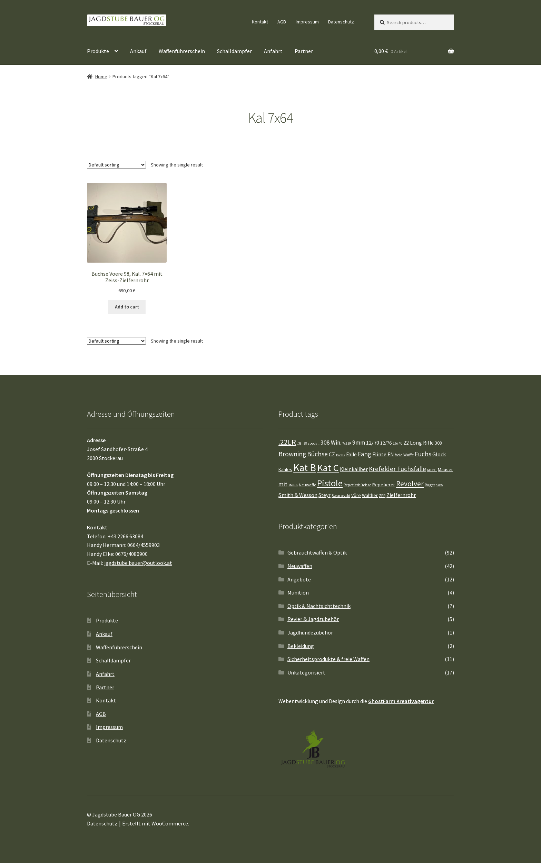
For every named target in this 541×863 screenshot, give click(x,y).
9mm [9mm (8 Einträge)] (358, 442)
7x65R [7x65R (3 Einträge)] (346, 443)
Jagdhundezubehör (310, 632)
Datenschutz (341, 22)
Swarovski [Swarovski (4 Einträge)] (341, 495)
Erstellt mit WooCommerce (155, 823)
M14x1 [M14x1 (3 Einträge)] (432, 470)
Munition (298, 592)
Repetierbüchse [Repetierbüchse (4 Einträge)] (357, 484)
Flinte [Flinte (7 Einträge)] (379, 454)
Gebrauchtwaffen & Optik (317, 552)
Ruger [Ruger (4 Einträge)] (430, 484)
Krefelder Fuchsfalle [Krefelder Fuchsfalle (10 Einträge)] (397, 469)
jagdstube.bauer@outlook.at (138, 562)
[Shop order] (116, 165)
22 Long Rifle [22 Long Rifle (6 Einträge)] (418, 442)
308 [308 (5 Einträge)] (438, 443)
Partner (304, 51)
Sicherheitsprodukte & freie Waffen (328, 659)
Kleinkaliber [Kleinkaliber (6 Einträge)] (354, 469)
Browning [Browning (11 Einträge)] (292, 454)
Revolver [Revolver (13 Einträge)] (410, 483)
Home (101, 76)
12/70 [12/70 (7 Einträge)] (372, 442)
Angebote (299, 579)
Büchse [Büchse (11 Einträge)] (317, 454)
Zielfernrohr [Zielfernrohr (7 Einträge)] (401, 494)
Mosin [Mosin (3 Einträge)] (293, 485)
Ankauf (138, 51)
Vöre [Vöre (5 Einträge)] (356, 495)
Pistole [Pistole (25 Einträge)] (330, 483)
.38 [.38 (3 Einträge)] (299, 443)
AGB (281, 22)
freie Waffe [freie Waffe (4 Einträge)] (404, 454)
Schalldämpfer (234, 51)
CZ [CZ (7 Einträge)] (332, 454)
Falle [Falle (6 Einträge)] (351, 454)
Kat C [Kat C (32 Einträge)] (328, 467)
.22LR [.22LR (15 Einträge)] (287, 442)
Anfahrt (273, 51)
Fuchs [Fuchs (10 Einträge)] (423, 454)
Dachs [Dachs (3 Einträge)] (340, 455)
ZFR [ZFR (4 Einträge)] (382, 495)
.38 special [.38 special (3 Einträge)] (310, 443)
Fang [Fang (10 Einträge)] (364, 454)
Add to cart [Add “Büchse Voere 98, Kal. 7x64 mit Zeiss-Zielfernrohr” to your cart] (127, 307)
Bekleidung (300, 645)
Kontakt (260, 22)
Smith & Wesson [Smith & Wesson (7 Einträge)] (297, 494)
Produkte (98, 51)
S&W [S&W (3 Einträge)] (439, 485)
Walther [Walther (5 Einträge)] (370, 495)
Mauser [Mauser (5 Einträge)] (445, 469)
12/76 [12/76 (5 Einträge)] (386, 443)
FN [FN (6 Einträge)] (390, 454)
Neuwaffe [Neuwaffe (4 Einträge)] (307, 484)
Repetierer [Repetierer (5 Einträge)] (383, 484)
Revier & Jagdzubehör (313, 619)
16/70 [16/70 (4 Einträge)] (397, 443)
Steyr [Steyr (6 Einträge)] (324, 495)
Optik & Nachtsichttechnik (319, 605)
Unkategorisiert (306, 672)
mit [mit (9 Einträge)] (282, 484)
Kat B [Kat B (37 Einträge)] (304, 467)
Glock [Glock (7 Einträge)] (439, 454)
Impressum (307, 22)
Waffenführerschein (182, 51)
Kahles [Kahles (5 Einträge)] (285, 469)
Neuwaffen (299, 565)
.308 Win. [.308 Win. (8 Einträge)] (330, 442)
